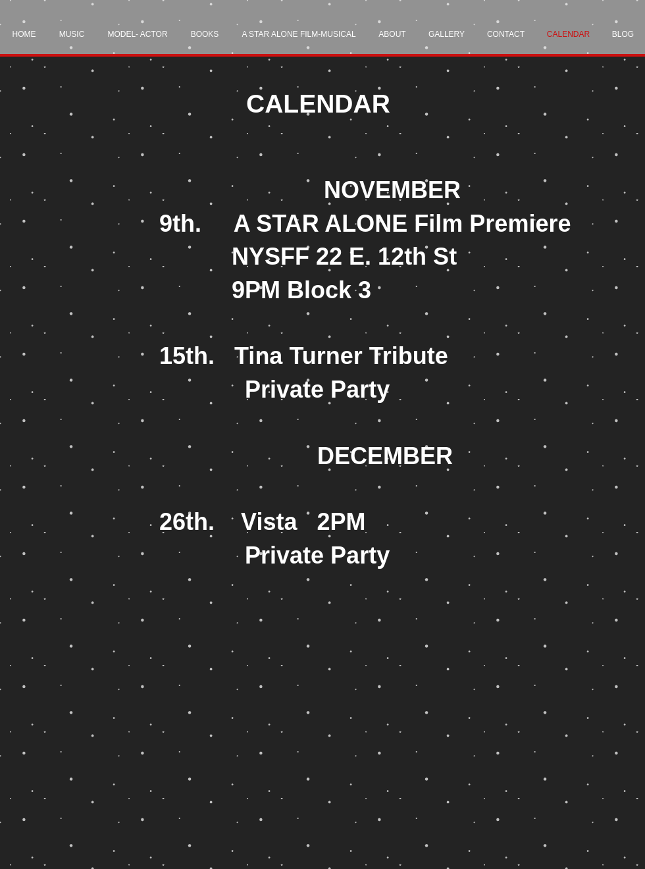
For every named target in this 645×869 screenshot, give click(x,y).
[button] (71, 34)
